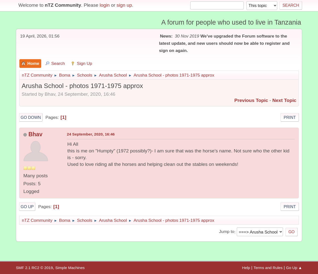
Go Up (27, 206)
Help (246, 268)
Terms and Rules (268, 268)
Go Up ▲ (294, 268)
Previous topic (251, 100)
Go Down (31, 117)
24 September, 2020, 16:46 (91, 134)
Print (290, 117)
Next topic (284, 100)
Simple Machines (69, 268)
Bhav (35, 134)
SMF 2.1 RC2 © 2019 (34, 268)
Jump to (226, 231)
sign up (124, 5)
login (105, 5)
